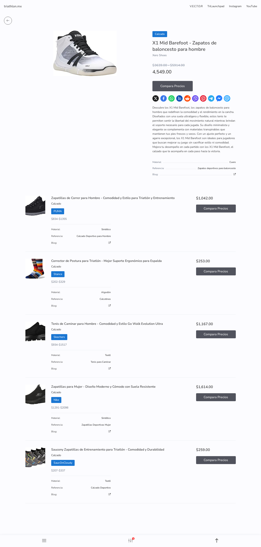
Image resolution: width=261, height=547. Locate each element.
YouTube (251, 6)
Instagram (235, 6)
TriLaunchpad (215, 6)
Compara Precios (172, 86)
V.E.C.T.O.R (196, 6)
